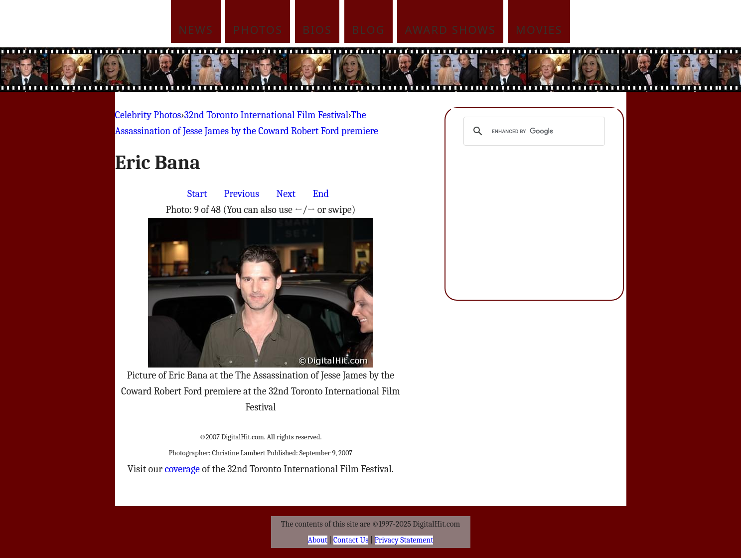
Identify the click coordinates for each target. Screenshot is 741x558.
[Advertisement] (438, 69)
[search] (533, 131)
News (195, 29)
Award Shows (450, 29)
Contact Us (350, 540)
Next (286, 193)
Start (197, 193)
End (320, 193)
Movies (539, 29)
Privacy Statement (404, 540)
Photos (258, 29)
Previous (241, 193)
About (317, 540)
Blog (368, 29)
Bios (317, 29)
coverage (181, 469)
